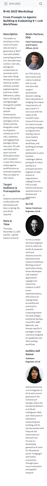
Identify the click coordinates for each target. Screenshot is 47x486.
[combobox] (40, 3)
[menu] (6, 4)
